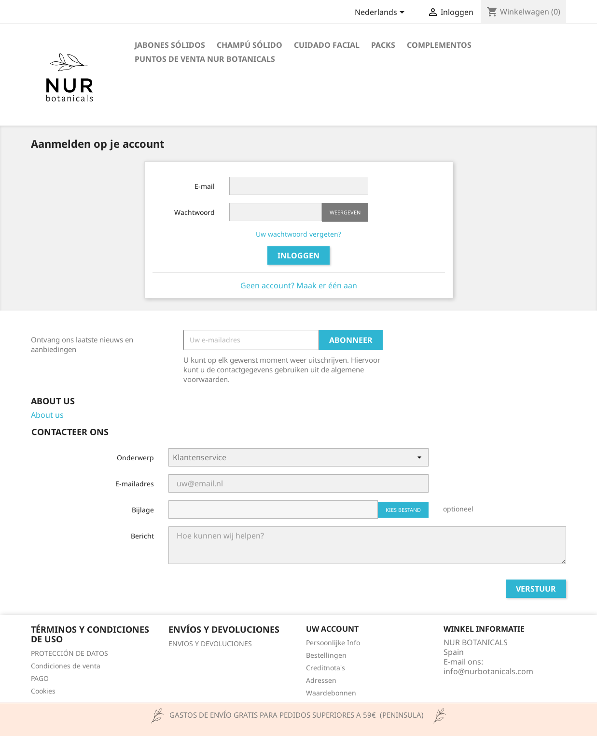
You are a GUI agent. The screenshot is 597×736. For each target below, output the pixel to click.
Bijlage (143, 509)
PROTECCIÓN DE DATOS (69, 653)
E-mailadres (134, 483)
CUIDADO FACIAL (327, 45)
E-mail (204, 186)
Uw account (332, 628)
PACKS (383, 45)
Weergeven (345, 212)
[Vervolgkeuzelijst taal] (381, 13)
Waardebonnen (331, 692)
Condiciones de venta (65, 665)
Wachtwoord (194, 212)
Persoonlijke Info (333, 642)
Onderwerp (135, 457)
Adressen (321, 680)
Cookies (43, 690)
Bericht (142, 535)
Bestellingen (326, 655)
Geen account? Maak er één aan (298, 285)
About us (47, 415)
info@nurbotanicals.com (488, 671)
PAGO (40, 678)
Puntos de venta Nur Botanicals (205, 59)
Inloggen (298, 255)
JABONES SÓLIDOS (170, 45)
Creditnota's (325, 667)
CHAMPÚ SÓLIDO (249, 45)
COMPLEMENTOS (439, 45)
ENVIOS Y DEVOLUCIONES (210, 643)
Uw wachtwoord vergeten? (298, 234)
